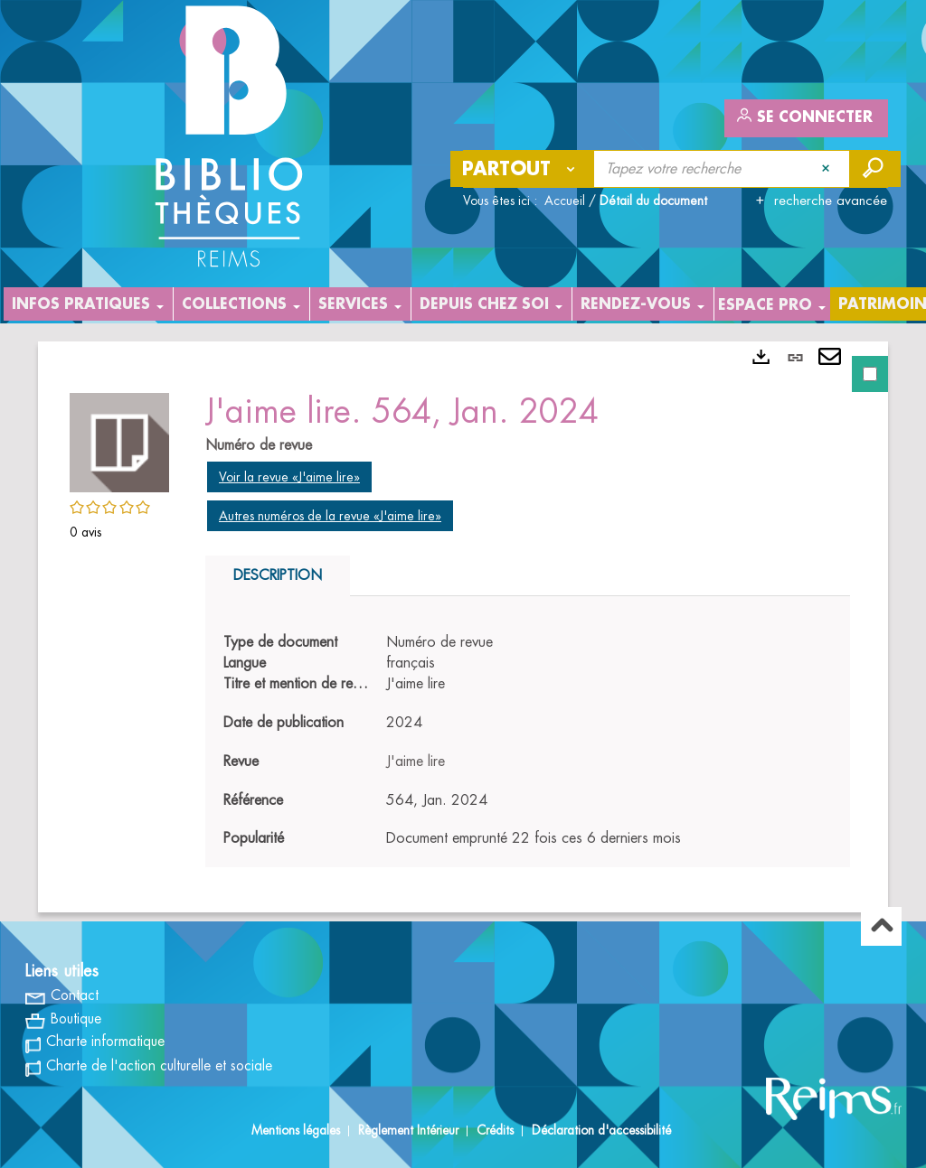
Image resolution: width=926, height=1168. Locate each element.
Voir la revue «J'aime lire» (289, 477)
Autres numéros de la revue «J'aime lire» (330, 515)
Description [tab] (277, 575)
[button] (119, 440)
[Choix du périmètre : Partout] (522, 169)
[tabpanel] (463, 626)
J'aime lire (415, 761)
